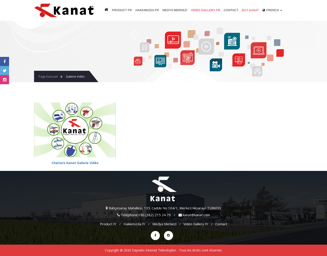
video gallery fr (205, 10)
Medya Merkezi (175, 10)
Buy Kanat (250, 10)
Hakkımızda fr (147, 10)
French (272, 10)
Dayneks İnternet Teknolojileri (154, 250)
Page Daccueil (48, 76)
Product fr (122, 10)
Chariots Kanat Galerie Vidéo (75, 163)
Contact (231, 10)
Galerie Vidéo (75, 76)
